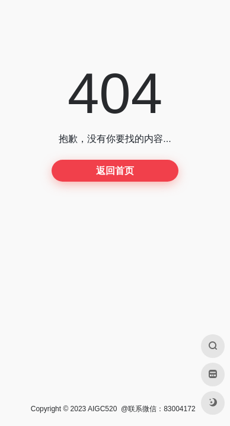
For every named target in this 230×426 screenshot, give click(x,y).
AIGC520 (102, 409)
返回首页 (115, 171)
